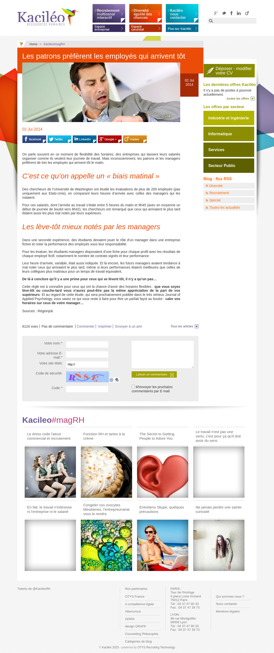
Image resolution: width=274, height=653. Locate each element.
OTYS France (134, 596)
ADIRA (130, 619)
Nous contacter (226, 604)
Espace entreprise (109, 27)
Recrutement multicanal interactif (109, 13)
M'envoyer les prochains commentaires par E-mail (152, 389)
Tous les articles (182, 326)
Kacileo (53, 420)
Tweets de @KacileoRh (33, 589)
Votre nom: (53, 343)
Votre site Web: (51, 363)
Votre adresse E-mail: (50, 355)
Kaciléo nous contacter (182, 13)
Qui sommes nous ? (230, 596)
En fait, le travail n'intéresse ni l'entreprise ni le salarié (49, 509)
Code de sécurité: (49, 373)
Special (215, 200)
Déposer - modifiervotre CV (234, 70)
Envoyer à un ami (128, 326)
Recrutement (219, 193)
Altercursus (133, 611)
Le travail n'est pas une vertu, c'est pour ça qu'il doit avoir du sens (218, 436)
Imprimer (105, 326)
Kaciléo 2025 (110, 647)
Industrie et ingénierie (228, 118)
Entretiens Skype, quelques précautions (161, 509)
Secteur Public (221, 166)
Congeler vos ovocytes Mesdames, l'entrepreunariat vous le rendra (106, 509)
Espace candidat (145, 27)
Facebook (231, 13)
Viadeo (247, 13)
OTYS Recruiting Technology (156, 647)
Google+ (216, 13)
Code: (57, 388)
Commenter (86, 326)
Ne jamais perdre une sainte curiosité (219, 509)
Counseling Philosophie (141, 634)
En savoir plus (182, 27)
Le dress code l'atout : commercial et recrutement (49, 436)
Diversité (215, 186)
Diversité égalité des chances (145, 13)
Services (216, 150)
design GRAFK (135, 626)
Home (33, 44)
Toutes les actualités (224, 207)
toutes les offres (238, 98)
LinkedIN (239, 13)
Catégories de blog (138, 641)
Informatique (220, 134)
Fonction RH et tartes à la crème (104, 436)
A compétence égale (139, 604)
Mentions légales (228, 611)
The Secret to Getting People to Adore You (156, 436)
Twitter (224, 13)
